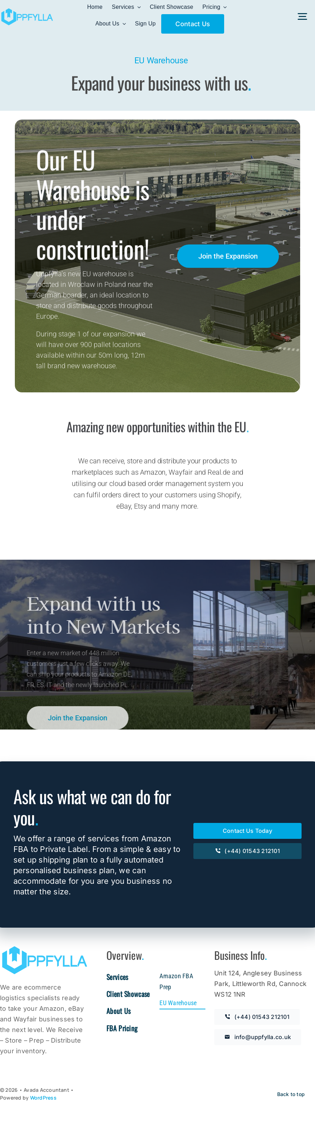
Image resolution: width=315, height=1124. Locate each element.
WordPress (43, 1097)
